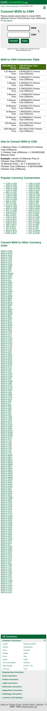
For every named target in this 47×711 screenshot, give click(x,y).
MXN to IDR (6, 401)
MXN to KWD (7, 435)
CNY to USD (11, 199)
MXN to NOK (6, 491)
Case (25, 669)
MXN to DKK (6, 354)
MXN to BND (6, 312)
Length (5, 644)
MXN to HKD (6, 390)
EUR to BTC (11, 222)
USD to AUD (34, 190)
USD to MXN (34, 188)
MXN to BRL (6, 316)
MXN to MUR (7, 473)
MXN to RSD (6, 520)
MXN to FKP (6, 370)
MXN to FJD (6, 368)
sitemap (39, 704)
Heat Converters (9, 676)
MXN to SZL (6, 563)
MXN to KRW (7, 433)
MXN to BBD (6, 298)
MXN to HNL (6, 392)
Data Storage (7, 666)
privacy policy (29, 704)
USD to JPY (34, 204)
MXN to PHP (6, 507)
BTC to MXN (34, 231)
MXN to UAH (6, 585)
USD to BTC (34, 210)
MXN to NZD (6, 496)
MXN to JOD (6, 419)
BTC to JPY (34, 228)
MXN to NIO (6, 489)
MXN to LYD (6, 453)
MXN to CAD (6, 258)
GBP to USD (11, 186)
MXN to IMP (6, 406)
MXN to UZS (6, 592)
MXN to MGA (7, 460)
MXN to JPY (6, 271)
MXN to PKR (6, 509)
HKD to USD (11, 208)
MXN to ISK (6, 413)
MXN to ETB (6, 365)
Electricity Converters (12, 687)
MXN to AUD (6, 255)
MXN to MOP (7, 469)
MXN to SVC (6, 558)
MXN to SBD (6, 529)
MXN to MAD (6, 455)
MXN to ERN (6, 363)
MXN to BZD (6, 330)
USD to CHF (34, 197)
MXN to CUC (6, 343)
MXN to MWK (7, 478)
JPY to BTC (11, 228)
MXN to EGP (6, 361)
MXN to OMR (7, 498)
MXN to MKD (6, 462)
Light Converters (9, 683)
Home (2, 6)
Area (4, 650)
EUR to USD (11, 184)
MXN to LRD (6, 448)
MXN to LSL (6, 451)
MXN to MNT (6, 466)
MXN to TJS (6, 567)
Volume (5, 647)
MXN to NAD (6, 484)
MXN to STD (6, 554)
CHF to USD (11, 197)
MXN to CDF (6, 332)
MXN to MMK (7, 464)
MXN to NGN (6, 487)
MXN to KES (6, 422)
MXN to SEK (6, 536)
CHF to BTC (11, 219)
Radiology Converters (12, 694)
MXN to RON (6, 518)
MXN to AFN (6, 278)
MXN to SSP (6, 552)
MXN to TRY (6, 576)
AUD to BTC (11, 213)
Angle (25, 659)
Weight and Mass (29, 644)
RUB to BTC (11, 233)
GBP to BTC (11, 224)
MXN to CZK (6, 350)
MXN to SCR (6, 531)
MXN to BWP (7, 325)
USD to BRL (34, 192)
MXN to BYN (6, 327)
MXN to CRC (6, 341)
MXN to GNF (6, 383)
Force (5, 656)
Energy (5, 653)
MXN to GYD (6, 388)
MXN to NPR (6, 493)
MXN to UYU (6, 590)
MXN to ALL (6, 280)
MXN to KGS (6, 424)
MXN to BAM (6, 296)
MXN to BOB (6, 314)
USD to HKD (34, 208)
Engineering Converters (13, 672)
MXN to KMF (6, 428)
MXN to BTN (6, 323)
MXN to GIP (6, 379)
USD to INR (34, 201)
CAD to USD (11, 195)
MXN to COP (6, 338)
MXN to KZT (6, 439)
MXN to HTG (6, 397)
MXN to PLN (6, 511)
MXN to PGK (6, 505)
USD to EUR (34, 184)
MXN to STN (6, 556)
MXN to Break (7, 273)
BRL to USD (11, 192)
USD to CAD (34, 195)
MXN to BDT (6, 300)
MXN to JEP (6, 415)
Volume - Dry (28, 666)
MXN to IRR (6, 410)
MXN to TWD (7, 581)
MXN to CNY (6, 262)
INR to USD (11, 201)
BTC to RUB (34, 233)
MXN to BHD (6, 305)
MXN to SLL (6, 545)
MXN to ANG (6, 285)
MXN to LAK (6, 442)
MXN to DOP (6, 356)
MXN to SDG (6, 534)
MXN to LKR (6, 446)
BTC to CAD (34, 217)
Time (25, 656)
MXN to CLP (6, 336)
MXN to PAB (6, 500)
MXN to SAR (6, 527)
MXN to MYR (6, 480)
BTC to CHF (34, 219)
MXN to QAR (6, 516)
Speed (5, 659)
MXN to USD (11, 188)
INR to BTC (11, 226)
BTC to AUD (34, 213)
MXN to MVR (6, 475)
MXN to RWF (7, 525)
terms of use (15, 704)
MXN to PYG (6, 514)
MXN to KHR (6, 426)
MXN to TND (6, 572)
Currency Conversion (12, 6)
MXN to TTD (6, 579)
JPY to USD (11, 204)
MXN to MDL (6, 457)
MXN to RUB (6, 522)
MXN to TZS (6, 583)
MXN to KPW (7, 430)
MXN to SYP (6, 561)
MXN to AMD (6, 282)
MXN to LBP (6, 444)
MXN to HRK (6, 395)
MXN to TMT (6, 570)
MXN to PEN (6, 502)
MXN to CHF (6, 260)
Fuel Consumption (9, 663)
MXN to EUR (6, 253)
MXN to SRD (6, 549)
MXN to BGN (6, 303)
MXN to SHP (6, 540)
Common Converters (11, 640)
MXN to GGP (6, 374)
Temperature (28, 647)
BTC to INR (34, 226)
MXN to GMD (7, 381)
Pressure (26, 650)
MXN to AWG (7, 291)
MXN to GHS (6, 377)
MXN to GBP (6, 267)
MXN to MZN (6, 482)
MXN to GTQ (6, 386)
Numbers (26, 663)
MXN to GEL (6, 372)
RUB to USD (11, 206)
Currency (6, 669)
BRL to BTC (11, 215)
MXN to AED (6, 276)
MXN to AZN (6, 294)
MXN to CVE (6, 347)
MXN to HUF (6, 399)
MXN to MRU (7, 471)
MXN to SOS (6, 547)
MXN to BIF (6, 307)
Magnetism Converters (12, 690)
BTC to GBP (34, 224)
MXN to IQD (6, 408)
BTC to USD (11, 210)
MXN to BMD (6, 309)
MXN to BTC (11, 231)
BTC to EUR (34, 222)
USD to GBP (34, 186)
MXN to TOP (6, 574)
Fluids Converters (10, 679)
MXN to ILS (6, 404)
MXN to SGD (6, 538)
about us (4, 704)
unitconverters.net (29, 707)
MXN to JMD (6, 417)
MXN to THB (6, 565)
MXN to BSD (6, 318)
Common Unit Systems (12, 697)
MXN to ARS (6, 289)
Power (25, 653)
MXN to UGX (6, 588)
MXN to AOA (6, 287)
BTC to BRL (34, 215)
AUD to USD (11, 190)
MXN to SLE (6, 543)
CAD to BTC (11, 217)
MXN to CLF (6, 334)
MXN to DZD (6, 359)
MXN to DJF (6, 352)
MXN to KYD (6, 437)
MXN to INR (6, 269)
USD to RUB (34, 206)
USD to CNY (34, 199)
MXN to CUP (6, 345)
